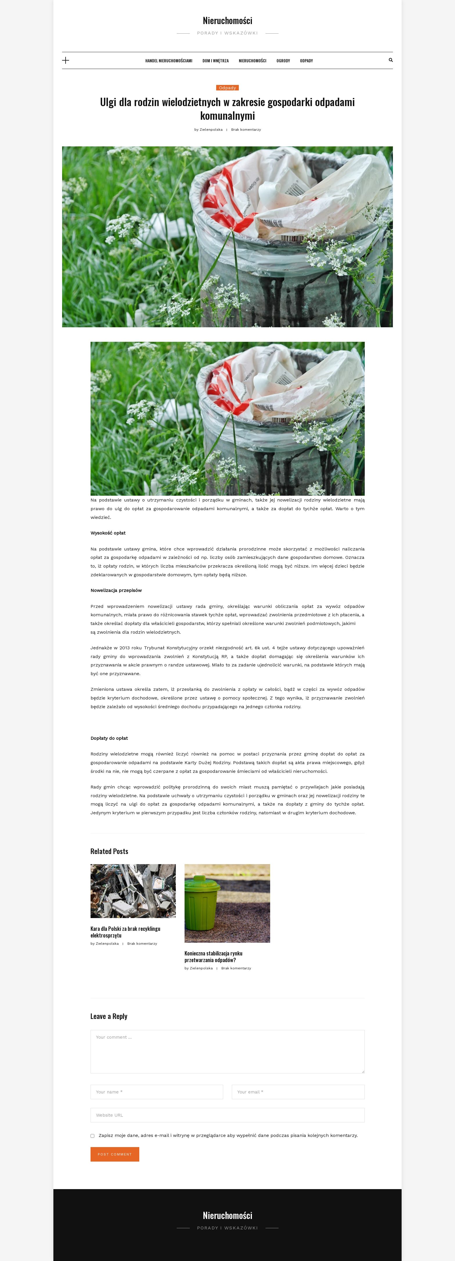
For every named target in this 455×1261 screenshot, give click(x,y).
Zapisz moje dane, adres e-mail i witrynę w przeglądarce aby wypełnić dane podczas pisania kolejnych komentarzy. (228, 1135)
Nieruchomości (227, 20)
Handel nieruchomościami (168, 60)
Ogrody (283, 60)
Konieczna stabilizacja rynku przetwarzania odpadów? (213, 956)
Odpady (306, 60)
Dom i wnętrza (216, 60)
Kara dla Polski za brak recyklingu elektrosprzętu (125, 932)
